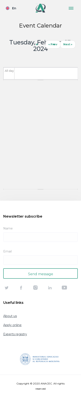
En (14, 8)
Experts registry (15, 334)
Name (8, 228)
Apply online (12, 325)
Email (7, 251)
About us (10, 316)
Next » (67, 44)
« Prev (52, 44)
